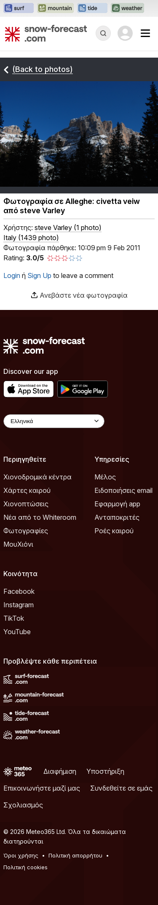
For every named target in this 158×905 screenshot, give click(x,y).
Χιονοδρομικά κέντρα (37, 477)
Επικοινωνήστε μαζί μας (41, 788)
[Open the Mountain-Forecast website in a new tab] (55, 8)
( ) (68, 227)
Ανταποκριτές (116, 517)
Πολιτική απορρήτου (75, 855)
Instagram (18, 605)
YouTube (17, 631)
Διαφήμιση (59, 771)
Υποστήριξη (105, 771)
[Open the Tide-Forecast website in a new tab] (92, 8)
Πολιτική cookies (25, 867)
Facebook (19, 591)
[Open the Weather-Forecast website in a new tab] (127, 8)
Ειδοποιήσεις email (123, 490)
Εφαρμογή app (117, 504)
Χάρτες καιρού (27, 490)
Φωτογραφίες (25, 531)
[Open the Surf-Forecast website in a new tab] (18, 8)
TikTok (13, 618)
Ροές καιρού (114, 531)
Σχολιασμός (23, 805)
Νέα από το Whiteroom (39, 517)
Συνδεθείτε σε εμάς (121, 788)
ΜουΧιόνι (18, 544)
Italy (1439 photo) (31, 237)
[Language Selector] (53, 421)
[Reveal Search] (103, 33)
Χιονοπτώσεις (25, 504)
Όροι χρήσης (20, 855)
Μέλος (105, 477)
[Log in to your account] (125, 33)
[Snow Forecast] (46, 33)
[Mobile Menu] (145, 33)
